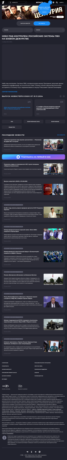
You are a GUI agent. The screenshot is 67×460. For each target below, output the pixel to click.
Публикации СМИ (39, 375)
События (37, 372)
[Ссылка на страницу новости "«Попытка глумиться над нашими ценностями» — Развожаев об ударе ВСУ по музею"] (33, 144)
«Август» (34, 409)
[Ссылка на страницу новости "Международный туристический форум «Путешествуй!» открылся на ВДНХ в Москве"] (33, 256)
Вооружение (55, 121)
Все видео (4, 379)
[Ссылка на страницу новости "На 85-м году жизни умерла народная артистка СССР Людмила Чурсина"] (33, 212)
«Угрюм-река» (5, 411)
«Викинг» (12, 411)
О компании (5, 362)
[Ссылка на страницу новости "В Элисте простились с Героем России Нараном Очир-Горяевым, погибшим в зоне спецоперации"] (33, 346)
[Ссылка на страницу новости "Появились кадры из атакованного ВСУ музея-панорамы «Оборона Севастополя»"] (33, 169)
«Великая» (23, 411)
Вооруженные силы (33, 121)
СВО (12, 121)
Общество (12, 127)
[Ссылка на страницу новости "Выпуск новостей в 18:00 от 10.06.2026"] (33, 189)
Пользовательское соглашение (43, 362)
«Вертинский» (30, 411)
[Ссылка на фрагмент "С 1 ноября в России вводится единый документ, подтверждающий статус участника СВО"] (50, 107)
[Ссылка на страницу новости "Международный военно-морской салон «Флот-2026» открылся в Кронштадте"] (33, 234)
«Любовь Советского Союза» (44, 409)
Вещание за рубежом (22, 387)
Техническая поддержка (41, 369)
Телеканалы (10, 433)
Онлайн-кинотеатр (6, 369)
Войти (61, 2)
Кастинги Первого (6, 375)
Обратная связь (38, 366)
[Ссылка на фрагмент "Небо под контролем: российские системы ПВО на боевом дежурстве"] (17, 107)
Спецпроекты (5, 366)
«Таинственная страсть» (40, 411)
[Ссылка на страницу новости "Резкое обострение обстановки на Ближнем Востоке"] (33, 279)
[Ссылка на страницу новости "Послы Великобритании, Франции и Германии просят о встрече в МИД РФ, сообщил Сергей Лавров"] (33, 302)
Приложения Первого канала (9, 372)
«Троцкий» (17, 411)
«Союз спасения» (56, 409)
